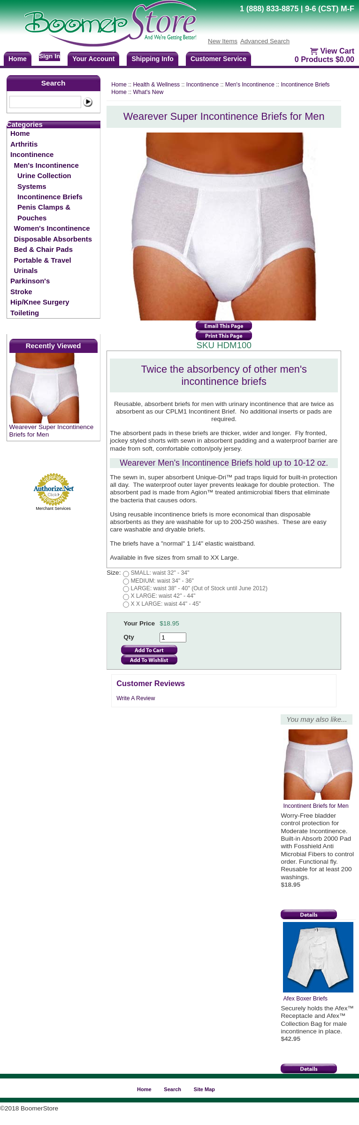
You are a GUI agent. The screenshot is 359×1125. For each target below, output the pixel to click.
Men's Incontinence (46, 165)
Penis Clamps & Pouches (43, 212)
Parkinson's (30, 281)
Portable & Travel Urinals (42, 265)
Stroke (21, 292)
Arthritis (24, 144)
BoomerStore (110, 23)
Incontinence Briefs (50, 197)
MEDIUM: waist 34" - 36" (161, 581)
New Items (222, 41)
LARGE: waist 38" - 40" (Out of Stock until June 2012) (198, 588)
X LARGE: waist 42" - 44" (162, 596)
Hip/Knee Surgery (39, 302)
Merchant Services (53, 508)
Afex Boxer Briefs (305, 998)
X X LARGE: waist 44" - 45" (165, 604)
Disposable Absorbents (53, 239)
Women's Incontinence (52, 228)
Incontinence (31, 154)
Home (20, 133)
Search (53, 83)
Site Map (204, 1089)
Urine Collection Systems (44, 181)
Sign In (49, 56)
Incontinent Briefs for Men (315, 806)
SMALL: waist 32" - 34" (159, 573)
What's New (148, 92)
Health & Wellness (156, 84)
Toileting (24, 313)
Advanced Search (265, 41)
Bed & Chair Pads (43, 249)
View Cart (337, 51)
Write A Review (135, 698)
